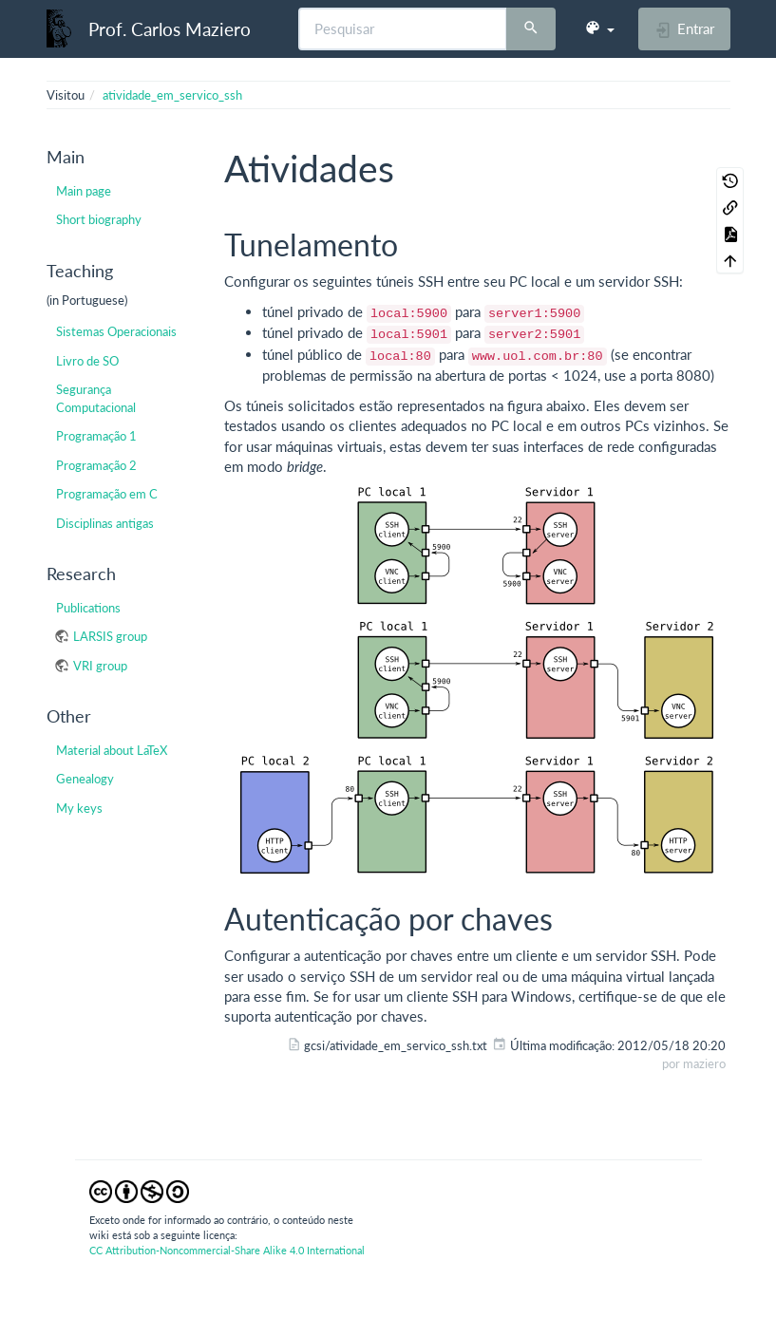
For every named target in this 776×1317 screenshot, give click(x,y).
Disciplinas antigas (105, 523)
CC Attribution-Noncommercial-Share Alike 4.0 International (227, 1250)
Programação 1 (96, 435)
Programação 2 (96, 465)
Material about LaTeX (111, 750)
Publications (88, 607)
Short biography (99, 219)
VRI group (100, 665)
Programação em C (107, 493)
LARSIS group (110, 636)
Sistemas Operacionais (116, 331)
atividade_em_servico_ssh (172, 95)
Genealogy (85, 778)
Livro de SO (87, 360)
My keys (79, 808)
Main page (83, 190)
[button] (599, 28)
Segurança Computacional (96, 398)
